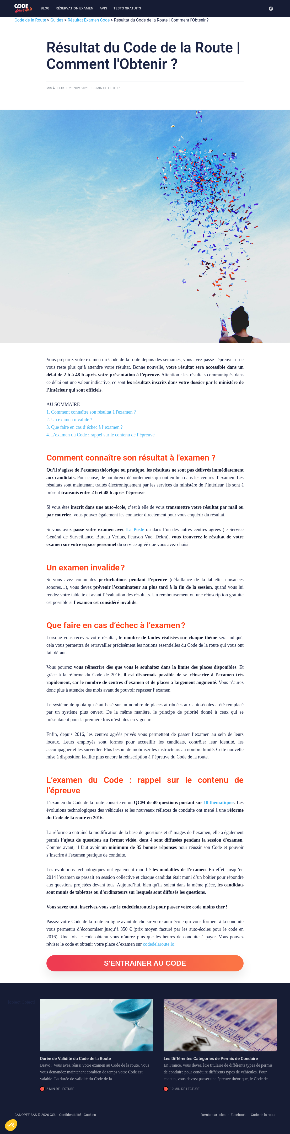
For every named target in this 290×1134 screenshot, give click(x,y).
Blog (45, 8)
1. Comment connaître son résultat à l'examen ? (91, 412)
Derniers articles (213, 1115)
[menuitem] (44, 8)
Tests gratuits (127, 8)
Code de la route (263, 1115)
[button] (11, 1125)
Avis (103, 8)
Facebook (238, 1115)
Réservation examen (74, 8)
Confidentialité (70, 1115)
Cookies (90, 1115)
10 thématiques (218, 802)
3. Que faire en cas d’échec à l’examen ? (84, 427)
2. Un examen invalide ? (69, 419)
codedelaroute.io (158, 944)
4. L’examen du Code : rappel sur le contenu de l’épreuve (100, 434)
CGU (53, 1115)
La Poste (135, 529)
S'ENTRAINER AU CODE (145, 963)
